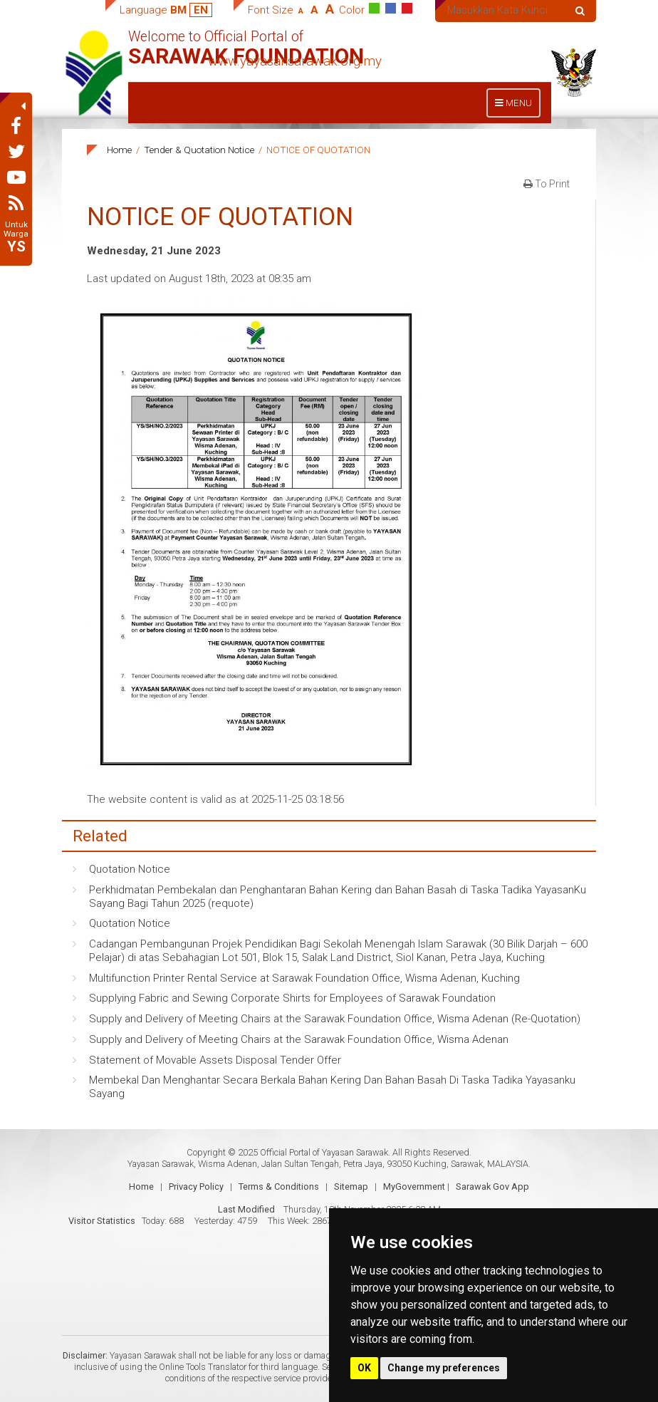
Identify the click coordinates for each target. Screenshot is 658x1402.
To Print (546, 183)
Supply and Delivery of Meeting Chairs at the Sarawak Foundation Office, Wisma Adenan (298, 1039)
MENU (517, 106)
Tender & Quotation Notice (199, 149)
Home (119, 149)
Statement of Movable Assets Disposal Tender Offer (215, 1060)
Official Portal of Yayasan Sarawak (324, 1152)
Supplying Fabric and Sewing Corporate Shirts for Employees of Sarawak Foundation (292, 998)
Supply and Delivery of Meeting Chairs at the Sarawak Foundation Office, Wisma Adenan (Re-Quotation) (334, 1018)
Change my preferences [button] (443, 1368)
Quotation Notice (129, 869)
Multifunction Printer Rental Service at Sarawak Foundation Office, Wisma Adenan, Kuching (304, 978)
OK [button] (364, 1368)
